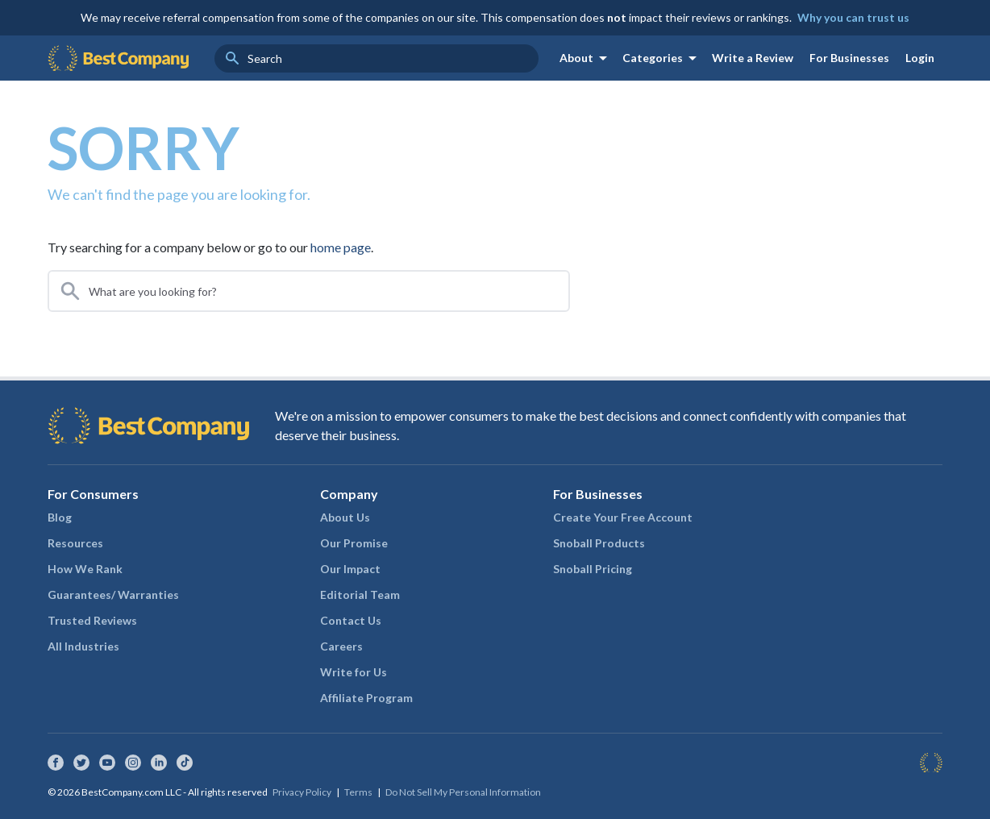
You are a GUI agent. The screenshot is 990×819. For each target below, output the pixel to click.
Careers (341, 646)
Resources (75, 543)
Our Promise (354, 543)
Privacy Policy (301, 792)
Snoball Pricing (592, 569)
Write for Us (353, 672)
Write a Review (752, 57)
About (586, 58)
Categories (662, 58)
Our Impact (350, 569)
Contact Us (350, 620)
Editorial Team (360, 594)
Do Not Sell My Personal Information (463, 792)
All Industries (83, 646)
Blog (60, 517)
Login (919, 57)
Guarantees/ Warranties (113, 594)
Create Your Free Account (623, 517)
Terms (358, 792)
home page (340, 247)
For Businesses (849, 57)
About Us (345, 517)
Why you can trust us (853, 17)
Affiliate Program (366, 698)
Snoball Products (599, 543)
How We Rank (85, 569)
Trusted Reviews (92, 620)
